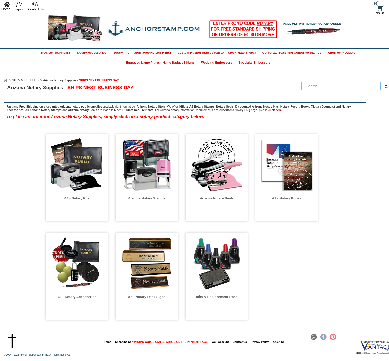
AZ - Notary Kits (77, 198)
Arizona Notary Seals (217, 198)
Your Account (220, 341)
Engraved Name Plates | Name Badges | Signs (160, 62)
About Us (278, 341)
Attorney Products (341, 52)
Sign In (19, 9)
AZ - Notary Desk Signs (146, 297)
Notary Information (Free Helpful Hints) (142, 52)
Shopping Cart (161, 341)
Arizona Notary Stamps (146, 198)
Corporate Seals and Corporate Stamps (291, 52)
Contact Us (36, 9)
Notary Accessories (91, 52)
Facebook (323, 337)
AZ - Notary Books (286, 198)
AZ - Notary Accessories (76, 297)
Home (107, 341)
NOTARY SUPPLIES (55, 52)
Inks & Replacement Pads (216, 297)
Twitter (314, 337)
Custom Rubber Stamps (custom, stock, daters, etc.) (217, 52)
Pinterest (332, 337)
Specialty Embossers (254, 62)
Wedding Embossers (216, 62)
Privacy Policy (260, 341)
